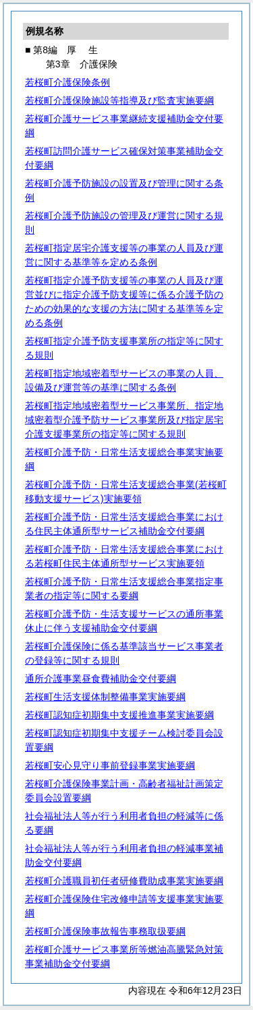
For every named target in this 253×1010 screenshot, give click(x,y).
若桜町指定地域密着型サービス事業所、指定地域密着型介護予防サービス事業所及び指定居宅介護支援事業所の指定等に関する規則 (124, 419)
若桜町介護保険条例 (67, 82)
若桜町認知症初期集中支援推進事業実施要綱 (119, 714)
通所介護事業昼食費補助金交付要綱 (100, 678)
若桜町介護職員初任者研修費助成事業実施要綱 (124, 880)
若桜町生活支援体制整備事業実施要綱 (105, 696)
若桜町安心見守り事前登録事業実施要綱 (110, 765)
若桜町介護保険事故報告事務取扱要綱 (105, 931)
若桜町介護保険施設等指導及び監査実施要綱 (119, 100)
